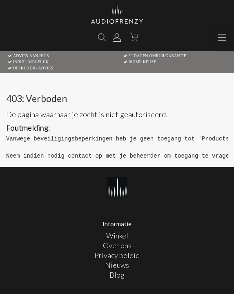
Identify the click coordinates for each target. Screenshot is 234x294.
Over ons (117, 245)
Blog (117, 274)
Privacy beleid (117, 255)
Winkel (117, 235)
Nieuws (117, 265)
